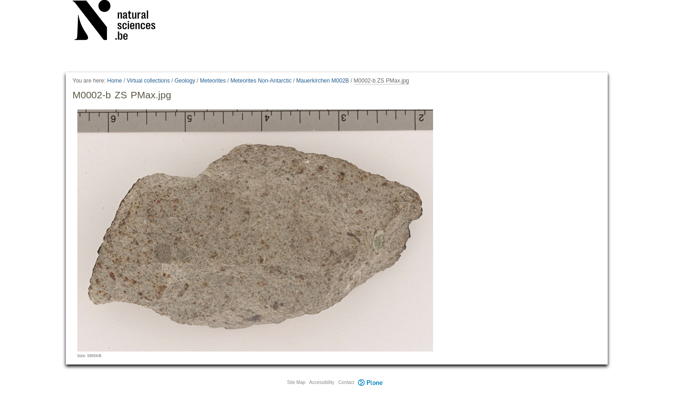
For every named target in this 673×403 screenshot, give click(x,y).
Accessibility (321, 382)
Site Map (296, 382)
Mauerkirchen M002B (322, 80)
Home (114, 80)
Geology (185, 80)
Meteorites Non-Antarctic (260, 80)
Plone (371, 382)
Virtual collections (148, 80)
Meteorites (213, 80)
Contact (346, 382)
